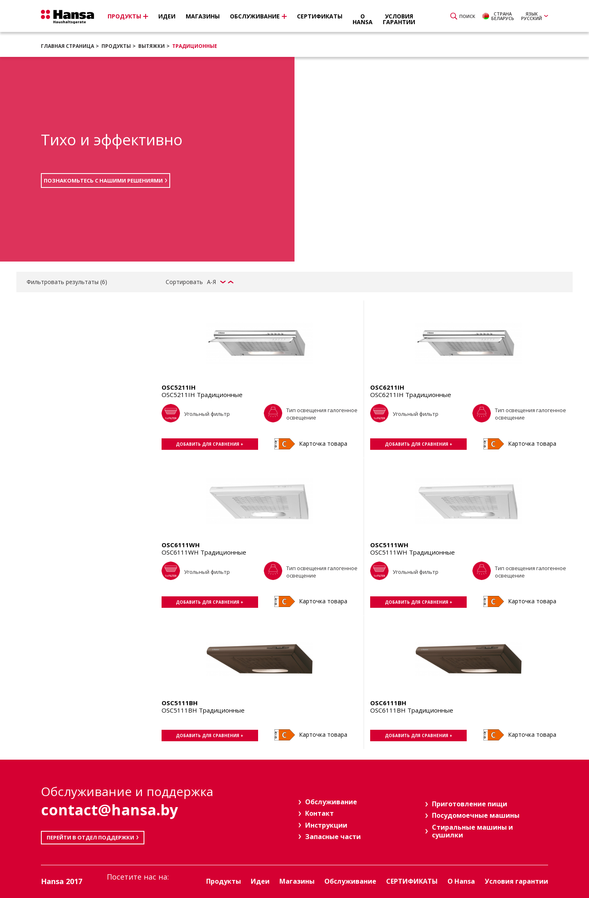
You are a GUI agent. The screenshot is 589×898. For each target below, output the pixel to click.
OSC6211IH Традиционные (410, 394)
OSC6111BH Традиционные (411, 710)
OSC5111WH (389, 545)
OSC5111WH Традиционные (412, 552)
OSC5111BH (180, 703)
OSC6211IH (387, 387)
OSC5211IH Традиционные (202, 394)
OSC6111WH (181, 545)
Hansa (67, 17)
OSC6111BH (388, 703)
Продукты (116, 46)
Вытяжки (151, 46)
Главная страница (67, 46)
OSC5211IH (179, 387)
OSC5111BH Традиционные (203, 710)
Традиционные (194, 46)
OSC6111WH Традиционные (204, 552)
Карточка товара (323, 443)
